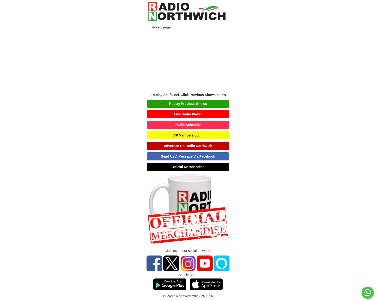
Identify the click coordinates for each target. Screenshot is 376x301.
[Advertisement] (188, 60)
